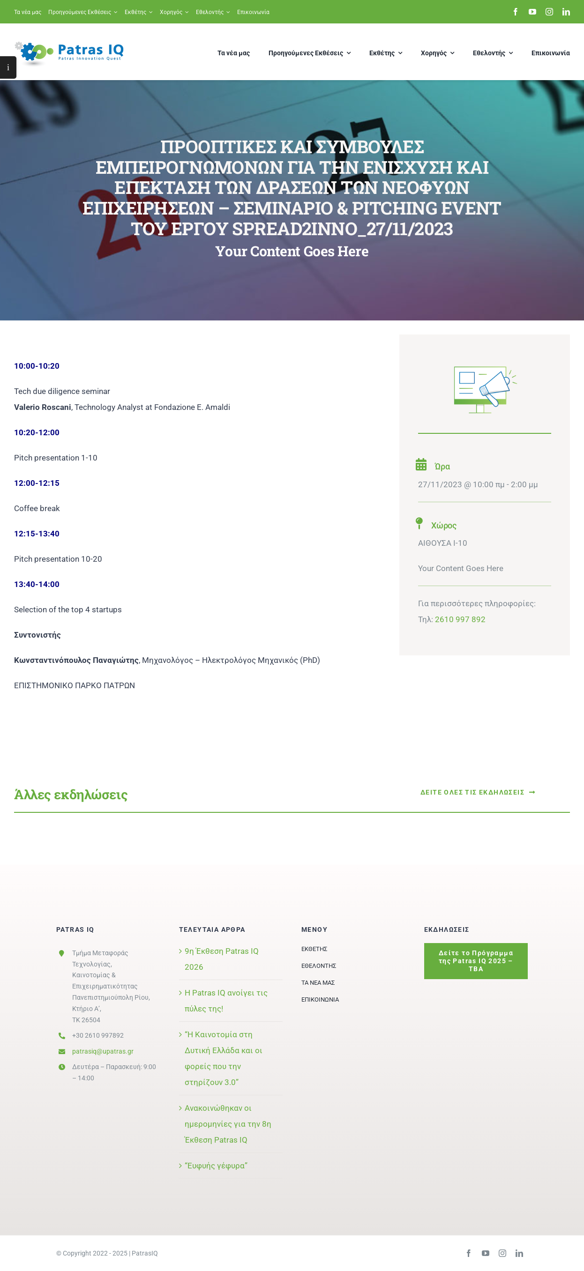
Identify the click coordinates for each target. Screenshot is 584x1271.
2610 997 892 (460, 619)
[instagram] (549, 11)
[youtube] (532, 11)
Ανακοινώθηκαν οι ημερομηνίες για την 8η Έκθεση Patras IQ (228, 1124)
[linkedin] (566, 11)
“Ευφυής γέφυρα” (216, 1165)
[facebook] (515, 11)
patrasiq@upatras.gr (103, 1051)
